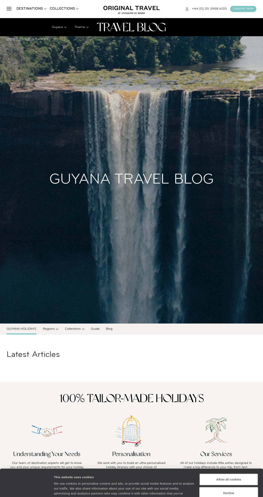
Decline (228, 467)
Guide (95, 329)
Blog (109, 329)
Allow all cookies (228, 453)
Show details (63, 489)
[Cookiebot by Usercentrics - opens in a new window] (27, 489)
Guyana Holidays (21, 329)
